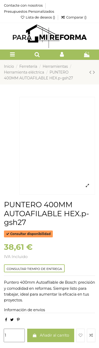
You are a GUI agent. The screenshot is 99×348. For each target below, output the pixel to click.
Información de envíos (24, 310)
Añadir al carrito (50, 335)
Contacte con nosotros (24, 5)
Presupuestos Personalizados (29, 11)
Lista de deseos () (38, 17)
